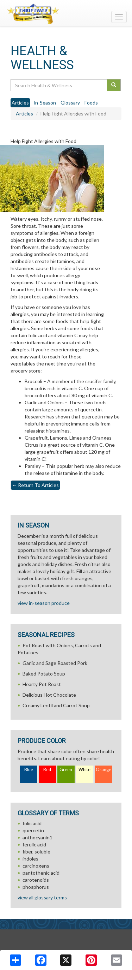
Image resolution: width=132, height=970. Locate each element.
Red (47, 769)
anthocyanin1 (37, 837)
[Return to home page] (66, 14)
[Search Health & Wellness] (59, 85)
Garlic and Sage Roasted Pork (55, 663)
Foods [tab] (91, 103)
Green (65, 769)
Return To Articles (35, 485)
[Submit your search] (114, 85)
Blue (28, 769)
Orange (103, 769)
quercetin (33, 830)
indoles (30, 859)
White (84, 769)
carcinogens (36, 866)
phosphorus (36, 887)
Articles (24, 114)
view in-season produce (44, 603)
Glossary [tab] (70, 103)
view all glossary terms (42, 897)
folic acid (32, 823)
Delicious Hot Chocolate (49, 695)
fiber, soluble (36, 852)
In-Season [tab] (44, 103)
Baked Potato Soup (44, 674)
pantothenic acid (41, 873)
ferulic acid (34, 844)
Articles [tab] (20, 103)
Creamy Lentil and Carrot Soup (56, 705)
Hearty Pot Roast (42, 684)
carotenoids (36, 880)
